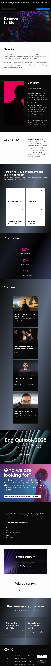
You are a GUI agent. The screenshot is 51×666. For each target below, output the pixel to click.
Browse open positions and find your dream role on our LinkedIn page (22, 496)
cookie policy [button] (17, 3)
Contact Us (42, 656)
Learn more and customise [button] (8, 9)
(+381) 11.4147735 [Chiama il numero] (9, 537)
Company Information (20, 658)
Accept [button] (46, 9)
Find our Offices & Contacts (9, 655)
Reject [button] (39, 9)
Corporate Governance (20, 661)
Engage (29, 661)
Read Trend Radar (25, 454)
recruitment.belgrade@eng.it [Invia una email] (13, 532)
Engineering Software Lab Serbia (25, 590)
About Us (17, 655)
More (29, 655)
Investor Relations (42, 661)
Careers (29, 658)
